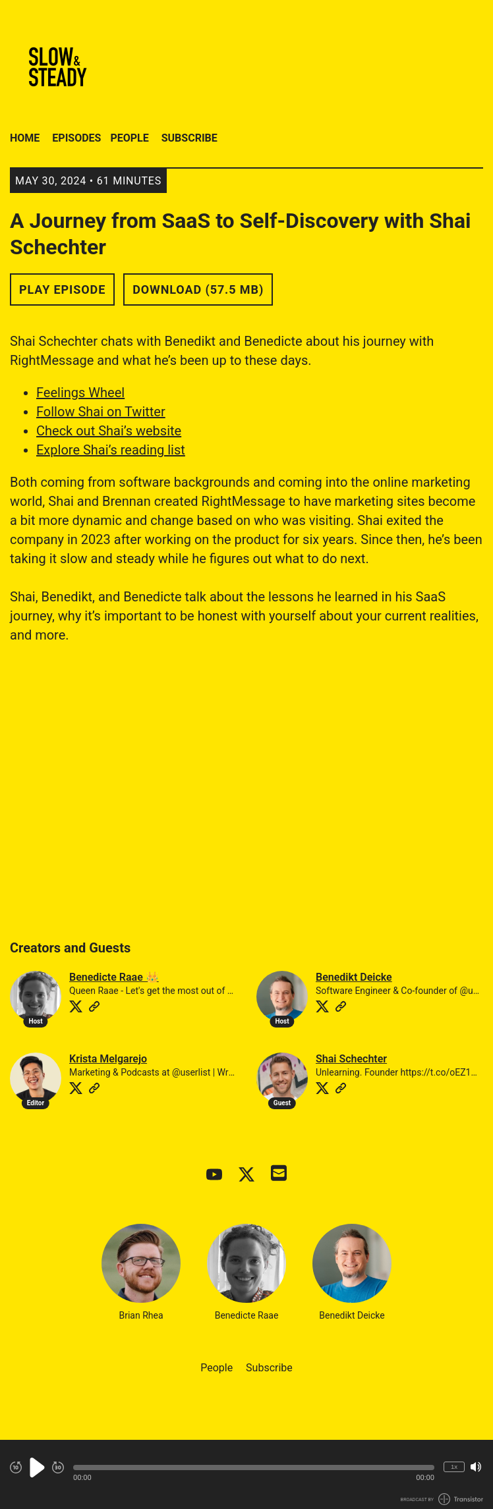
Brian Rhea (141, 1272)
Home (25, 138)
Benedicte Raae (246, 1272)
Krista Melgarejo (108, 1059)
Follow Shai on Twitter (100, 412)
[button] (253, 1467)
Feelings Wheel (80, 392)
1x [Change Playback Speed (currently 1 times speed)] (454, 1466)
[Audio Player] (246, 1474)
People (129, 138)
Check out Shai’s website (108, 431)
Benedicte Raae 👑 (114, 977)
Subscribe (189, 138)
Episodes (76, 138)
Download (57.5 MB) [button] (198, 289)
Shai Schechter (351, 1059)
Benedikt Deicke (354, 977)
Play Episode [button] (62, 289)
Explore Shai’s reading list (110, 450)
